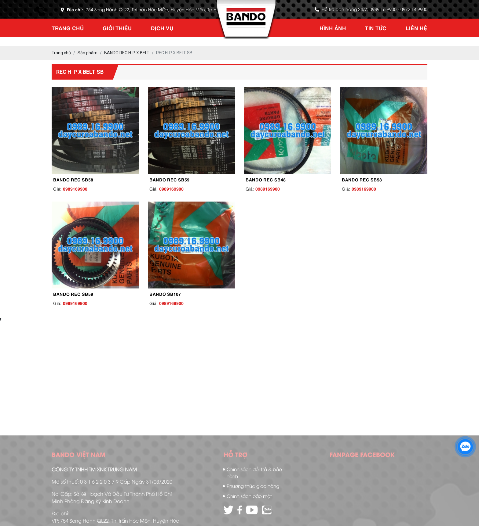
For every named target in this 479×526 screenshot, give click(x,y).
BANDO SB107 (165, 294)
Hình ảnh (333, 27)
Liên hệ (416, 27)
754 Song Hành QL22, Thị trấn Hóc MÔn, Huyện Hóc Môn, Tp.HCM (155, 9)
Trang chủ (68, 27)
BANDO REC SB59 (169, 179)
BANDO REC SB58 (73, 179)
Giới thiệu (117, 27)
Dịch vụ (162, 27)
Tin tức (375, 27)
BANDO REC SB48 (266, 179)
